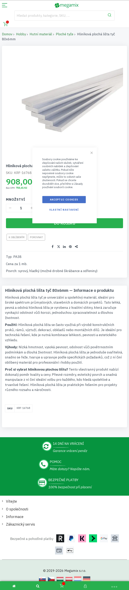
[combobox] (64, 16)
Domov (7, 34)
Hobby (21, 34)
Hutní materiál (41, 34)
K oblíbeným (16, 237)
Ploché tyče (64, 34)
